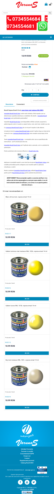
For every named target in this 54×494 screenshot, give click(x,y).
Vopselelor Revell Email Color (22, 170)
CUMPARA (35, 95)
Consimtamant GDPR (27, 453)
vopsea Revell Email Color (22, 131)
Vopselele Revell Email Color (12, 113)
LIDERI (32, 489)
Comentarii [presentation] (20, 104)
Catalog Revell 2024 (27, 463)
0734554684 (26, 19)
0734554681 (21, 26)
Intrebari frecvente (27, 449)
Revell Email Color (15, 122)
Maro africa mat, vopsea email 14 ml (18, 197)
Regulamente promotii (27, 460)
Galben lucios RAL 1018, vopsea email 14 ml (21, 305)
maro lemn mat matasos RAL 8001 (32, 110)
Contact (27, 458)
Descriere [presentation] (9, 104)
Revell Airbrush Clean (18, 173)
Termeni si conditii (27, 451)
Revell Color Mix (33, 151)
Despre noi (27, 456)
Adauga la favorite (27, 76)
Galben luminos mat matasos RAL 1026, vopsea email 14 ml (26, 251)
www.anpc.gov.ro (30, 470)
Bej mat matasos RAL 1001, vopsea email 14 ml (22, 360)
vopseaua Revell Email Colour (14, 127)
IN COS (27, 244)
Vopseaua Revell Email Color (21, 133)
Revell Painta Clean (40, 170)
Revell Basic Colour (41, 162)
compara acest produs (40, 100)
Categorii (8, 37)
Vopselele (7, 122)
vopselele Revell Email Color (16, 139)
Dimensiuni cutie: (30, 84)
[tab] (9, 104)
